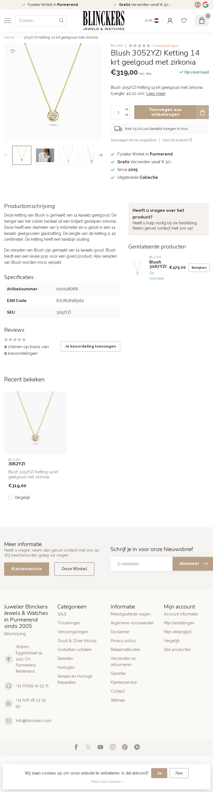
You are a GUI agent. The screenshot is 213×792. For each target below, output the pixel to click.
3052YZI (16, 463)
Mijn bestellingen (179, 623)
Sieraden (65, 658)
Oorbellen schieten (74, 649)
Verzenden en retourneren (123, 661)
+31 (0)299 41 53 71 (32, 685)
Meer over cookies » (107, 782)
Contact (118, 691)
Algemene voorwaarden (132, 623)
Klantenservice (26, 569)
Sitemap (118, 700)
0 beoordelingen (165, 46)
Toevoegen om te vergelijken (134, 140)
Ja (159, 773)
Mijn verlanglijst (177, 632)
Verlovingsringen (72, 632)
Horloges (65, 667)
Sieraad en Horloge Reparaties (74, 679)
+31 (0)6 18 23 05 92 (31, 703)
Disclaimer (120, 632)
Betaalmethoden (125, 649)
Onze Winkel (74, 569)
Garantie (118, 673)
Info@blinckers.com (34, 720)
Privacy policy (123, 640)
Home (9, 37)
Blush (117, 45)
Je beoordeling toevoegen (90, 346)
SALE (62, 614)
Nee (179, 773)
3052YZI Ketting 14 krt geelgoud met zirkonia (61, 37)
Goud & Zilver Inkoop (77, 640)
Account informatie (181, 614)
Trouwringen (68, 623)
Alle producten (177, 649)
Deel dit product (177, 140)
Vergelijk (22, 498)
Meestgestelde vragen (131, 614)
